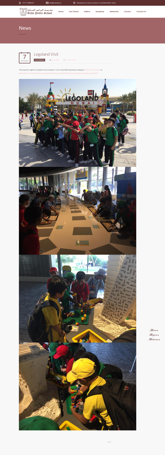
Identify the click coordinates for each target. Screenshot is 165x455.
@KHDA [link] (94, 73)
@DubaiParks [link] (24, 73)
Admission (114, 11)
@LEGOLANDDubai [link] (92, 70)
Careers (127, 11)
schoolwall (39, 60)
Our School (73, 11)
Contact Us (141, 11)
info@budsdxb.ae (55, 3)
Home (60, 11)
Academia (100, 11)
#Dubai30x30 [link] (59, 73)
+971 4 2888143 (28, 3)
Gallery (87, 11)
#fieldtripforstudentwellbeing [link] (42, 73)
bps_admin (55, 60)
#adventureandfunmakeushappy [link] (78, 73)
